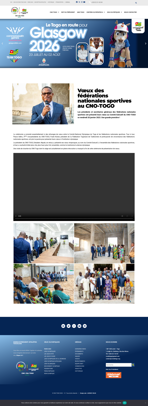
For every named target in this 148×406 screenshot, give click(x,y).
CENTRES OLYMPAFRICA (96, 12)
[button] (54, 12)
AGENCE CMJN (91, 393)
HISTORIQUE (51, 2)
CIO (11, 2)
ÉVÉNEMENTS (79, 351)
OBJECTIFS (78, 368)
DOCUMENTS (79, 354)
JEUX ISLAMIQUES (49, 363)
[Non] (145, 403)
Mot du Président (112, 369)
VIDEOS (77, 358)
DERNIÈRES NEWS (80, 349)
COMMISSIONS (79, 366)
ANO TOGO (80, 12)
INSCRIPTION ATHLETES (40, 2)
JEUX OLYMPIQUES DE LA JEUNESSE (55, 358)
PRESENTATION (59, 2)
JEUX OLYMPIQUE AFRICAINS (53, 361)
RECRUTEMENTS (80, 361)
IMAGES (77, 356)
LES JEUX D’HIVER (49, 356)
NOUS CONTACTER (130, 12)
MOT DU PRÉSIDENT (68, 12)
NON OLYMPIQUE (49, 373)
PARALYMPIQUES (49, 371)
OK (125, 403)
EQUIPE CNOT (79, 363)
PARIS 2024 (30, 2)
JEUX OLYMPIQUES (114, 12)
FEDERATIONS (48, 368)
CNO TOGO (54, 12)
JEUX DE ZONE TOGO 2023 (20, 2)
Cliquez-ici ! (19, 355)
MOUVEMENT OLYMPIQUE (52, 366)
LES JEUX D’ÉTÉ (49, 354)
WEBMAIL (67, 2)
